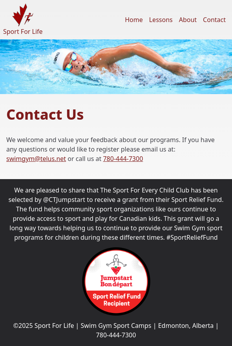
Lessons (161, 19)
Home (134, 19)
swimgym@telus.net (36, 158)
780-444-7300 (123, 158)
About (188, 19)
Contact (214, 19)
